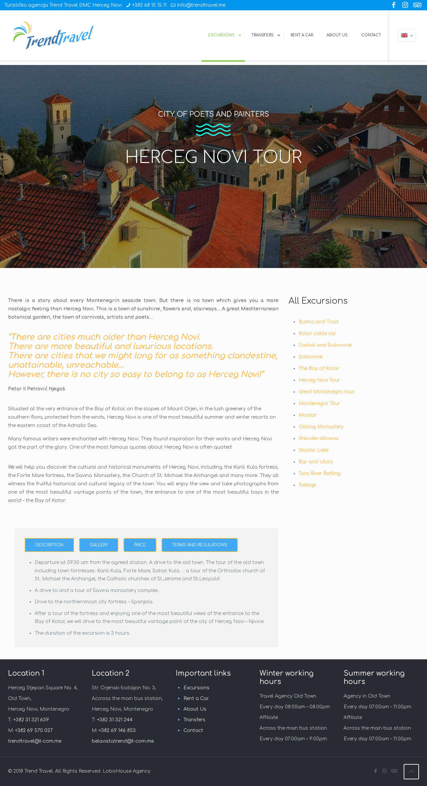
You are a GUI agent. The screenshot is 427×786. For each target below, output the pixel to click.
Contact (193, 730)
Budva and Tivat (319, 321)
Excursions (196, 687)
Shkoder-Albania (319, 438)
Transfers (194, 719)
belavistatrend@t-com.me (123, 741)
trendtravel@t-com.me (34, 741)
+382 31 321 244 (114, 719)
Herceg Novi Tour (319, 380)
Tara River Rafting (320, 473)
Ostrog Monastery (321, 426)
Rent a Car (196, 698)
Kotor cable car (317, 333)
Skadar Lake (314, 450)
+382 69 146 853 (117, 730)
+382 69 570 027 (34, 730)
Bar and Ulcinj (316, 461)
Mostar (308, 415)
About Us (194, 709)
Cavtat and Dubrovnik (325, 345)
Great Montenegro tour (327, 391)
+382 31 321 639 (31, 719)
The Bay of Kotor (319, 368)
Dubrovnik (311, 356)
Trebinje (307, 485)
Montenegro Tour (319, 403)
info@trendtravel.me (201, 5)
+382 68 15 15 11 (149, 5)
